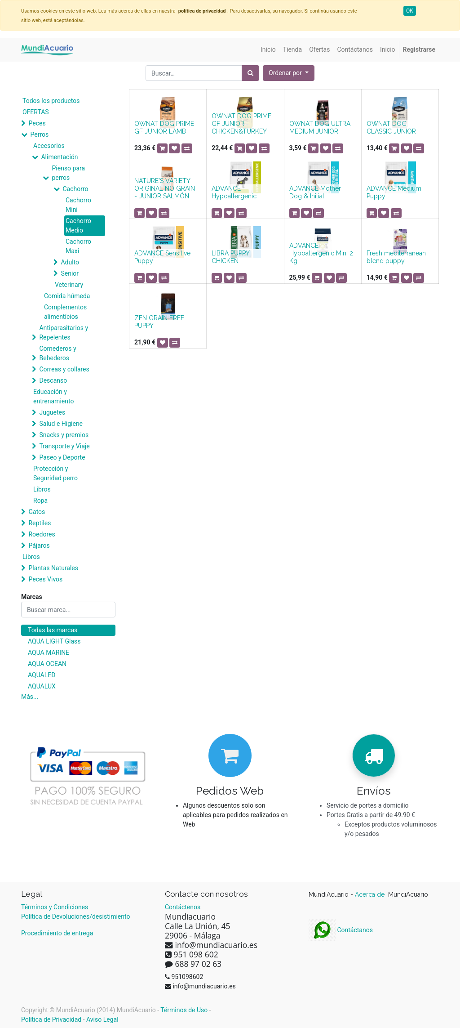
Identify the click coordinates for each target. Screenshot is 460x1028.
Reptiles (39, 523)
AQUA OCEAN (47, 663)
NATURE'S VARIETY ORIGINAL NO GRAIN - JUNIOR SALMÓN (164, 188)
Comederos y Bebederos (57, 353)
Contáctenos (182, 907)
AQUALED (41, 675)
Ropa (40, 500)
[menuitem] (268, 49)
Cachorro (75, 188)
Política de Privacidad (51, 1019)
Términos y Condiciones (54, 907)
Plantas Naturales (53, 568)
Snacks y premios (63, 434)
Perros (39, 134)
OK (409, 11)
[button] (288, 73)
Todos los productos (51, 100)
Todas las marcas (52, 630)
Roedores (41, 534)
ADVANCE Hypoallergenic (234, 192)
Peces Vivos (45, 579)
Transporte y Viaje (64, 446)
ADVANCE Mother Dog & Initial (315, 192)
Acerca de (370, 894)
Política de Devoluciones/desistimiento (75, 916)
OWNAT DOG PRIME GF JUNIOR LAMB (164, 127)
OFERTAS (35, 112)
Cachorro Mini (78, 205)
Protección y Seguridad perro (55, 473)
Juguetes (52, 412)
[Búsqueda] (250, 73)
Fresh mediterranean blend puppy (396, 257)
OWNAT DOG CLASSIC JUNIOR (391, 127)
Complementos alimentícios (65, 312)
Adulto (70, 262)
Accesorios (49, 145)
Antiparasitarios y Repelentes (63, 332)
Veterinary (69, 284)
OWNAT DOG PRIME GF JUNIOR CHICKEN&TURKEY (241, 123)
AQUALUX (42, 686)
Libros (42, 489)
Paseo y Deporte (62, 457)
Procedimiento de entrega (57, 933)
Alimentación (59, 157)
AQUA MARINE (48, 652)
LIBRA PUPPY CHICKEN (230, 257)
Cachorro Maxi (78, 246)
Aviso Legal (102, 1019)
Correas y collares (64, 369)
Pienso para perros (68, 173)
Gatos (36, 511)
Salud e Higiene (61, 423)
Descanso (53, 380)
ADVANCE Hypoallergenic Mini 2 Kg (321, 253)
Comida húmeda (67, 295)
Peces (36, 123)
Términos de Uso (184, 1010)
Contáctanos (341, 930)
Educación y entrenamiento (53, 396)
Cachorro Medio (78, 225)
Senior (70, 273)
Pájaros (38, 545)
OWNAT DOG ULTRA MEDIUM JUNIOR (319, 127)
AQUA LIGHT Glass (54, 641)
